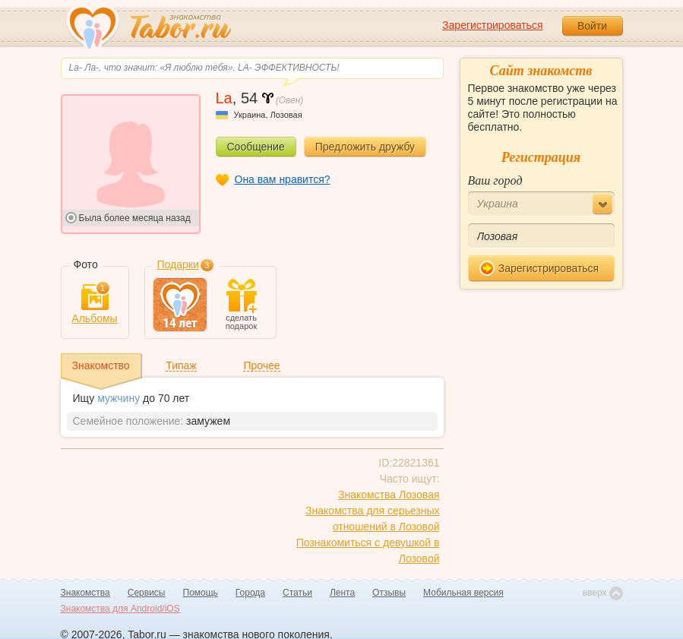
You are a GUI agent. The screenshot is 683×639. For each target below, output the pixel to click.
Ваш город (495, 180)
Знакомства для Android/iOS (120, 608)
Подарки (178, 264)
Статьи (297, 592)
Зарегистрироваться (492, 25)
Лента (342, 592)
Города (250, 592)
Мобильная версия (463, 592)
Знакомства (85, 592)
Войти (592, 26)
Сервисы (147, 592)
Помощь (200, 592)
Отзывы (389, 592)
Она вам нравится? (282, 179)
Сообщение (256, 147)
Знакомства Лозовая (389, 495)
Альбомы (94, 303)
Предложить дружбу (365, 147)
